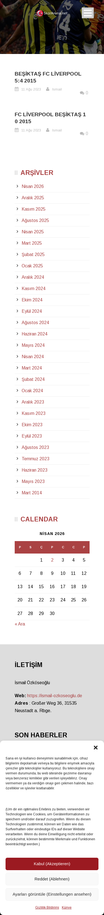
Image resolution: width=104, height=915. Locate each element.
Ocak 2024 (32, 390)
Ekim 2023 (32, 424)
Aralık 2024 (33, 277)
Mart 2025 (32, 243)
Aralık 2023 (33, 402)
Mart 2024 (32, 368)
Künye (67, 907)
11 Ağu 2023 (31, 89)
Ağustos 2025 (35, 220)
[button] (95, 747)
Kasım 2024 (33, 288)
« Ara (20, 624)
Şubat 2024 (33, 379)
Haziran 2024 (34, 334)
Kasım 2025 (33, 209)
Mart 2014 (32, 492)
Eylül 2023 (32, 436)
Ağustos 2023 (35, 447)
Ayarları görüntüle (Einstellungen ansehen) (51, 894)
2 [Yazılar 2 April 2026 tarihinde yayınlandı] (52, 560)
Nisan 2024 (33, 356)
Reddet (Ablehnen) (52, 879)
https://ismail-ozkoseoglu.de (54, 695)
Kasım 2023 (33, 413)
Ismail (57, 89)
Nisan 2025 (33, 231)
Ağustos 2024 (35, 322)
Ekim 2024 (32, 300)
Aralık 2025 (33, 197)
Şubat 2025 (33, 254)
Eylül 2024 (32, 311)
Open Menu (88, 12)
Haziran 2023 (34, 470)
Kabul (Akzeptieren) (52, 863)
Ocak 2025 (32, 265)
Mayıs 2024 (33, 345)
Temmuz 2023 (35, 458)
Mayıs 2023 (33, 481)
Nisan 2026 (33, 186)
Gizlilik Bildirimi (47, 907)
